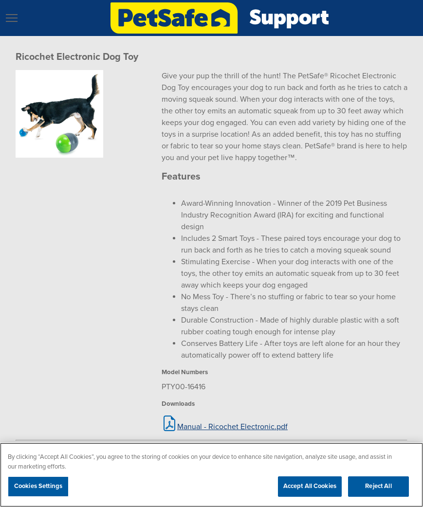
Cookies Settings (38, 486)
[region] (211, 475)
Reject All (378, 486)
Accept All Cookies (309, 486)
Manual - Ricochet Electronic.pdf (232, 427)
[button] (11, 18)
